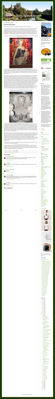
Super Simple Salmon (46, 322)
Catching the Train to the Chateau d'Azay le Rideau (46, 327)
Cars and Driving (43, 204)
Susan (7, 182)
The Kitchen (43, 157)
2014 (43, 315)
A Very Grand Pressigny (45, 271)
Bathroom (42, 162)
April (43, 374)
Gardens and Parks (44, 186)
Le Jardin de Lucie (44, 285)
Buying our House (43, 158)
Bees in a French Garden (45, 268)
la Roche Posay (43, 172)
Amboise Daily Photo (45, 276)
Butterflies (42, 183)
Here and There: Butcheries (47, 330)
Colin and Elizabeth (9, 156)
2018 (43, 310)
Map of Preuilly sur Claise (46, 148)
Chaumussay (43, 170)
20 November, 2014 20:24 (10, 179)
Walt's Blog (43, 294)
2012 (43, 381)
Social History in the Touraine (46, 262)
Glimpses (42, 194)
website (11, 71)
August (44, 369)
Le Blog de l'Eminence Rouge (46, 261)
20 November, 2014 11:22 (10, 166)
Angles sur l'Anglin (44, 167)
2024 (43, 302)
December (44, 316)
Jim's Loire (43, 295)
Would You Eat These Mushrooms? (46, 347)
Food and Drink (43, 191)
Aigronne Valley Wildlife (45, 272)
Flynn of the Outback (46, 342)
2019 (43, 308)
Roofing (42, 160)
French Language (43, 192)
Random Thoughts (44, 203)
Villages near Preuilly (45, 149)
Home (21, 210)
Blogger (31, 394)
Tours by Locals (43, 58)
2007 (43, 387)
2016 (43, 312)
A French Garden (44, 286)
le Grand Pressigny (44, 173)
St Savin (42, 177)
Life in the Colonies (45, 331)
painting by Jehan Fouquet (33, 123)
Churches (7, 152)
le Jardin (42, 163)
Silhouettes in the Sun (46, 363)
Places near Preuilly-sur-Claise (46, 166)
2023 (43, 303)
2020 (43, 307)
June (43, 371)
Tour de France (43, 205)
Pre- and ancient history (44, 201)
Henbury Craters (45, 352)
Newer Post (6, 210)
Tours (42, 178)
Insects (42, 182)
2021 (43, 306)
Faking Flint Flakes (45, 345)
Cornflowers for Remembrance (45, 349)
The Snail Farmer (45, 355)
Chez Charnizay (44, 292)
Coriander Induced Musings (47, 329)
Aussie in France (44, 288)
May (43, 373)
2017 (43, 311)
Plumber (42, 159)
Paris (42, 198)
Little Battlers (45, 323)
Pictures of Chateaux (15, 152)
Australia (42, 189)
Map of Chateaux (44, 150)
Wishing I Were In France (46, 267)
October (44, 366)
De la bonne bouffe (45, 284)
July (43, 370)
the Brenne (42, 169)
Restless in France (44, 283)
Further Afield (43, 193)
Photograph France (45, 139)
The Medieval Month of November (46, 362)
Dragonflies (42, 185)
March (44, 375)
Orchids (42, 187)
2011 (43, 382)
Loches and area (43, 174)
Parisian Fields (44, 293)
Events (42, 190)
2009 (43, 385)
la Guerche (42, 171)
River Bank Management (46, 333)
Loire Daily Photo (44, 287)
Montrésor (42, 175)
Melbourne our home (45, 278)
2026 (43, 299)
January (44, 378)
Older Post (36, 210)
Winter (42, 206)
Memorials (10, 152)
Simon (44, 128)
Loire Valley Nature (45, 138)
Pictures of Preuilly (44, 154)
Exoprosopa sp (45, 354)
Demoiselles (43, 184)
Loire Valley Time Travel (45, 134)
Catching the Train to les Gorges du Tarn (46, 337)
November (44, 317)
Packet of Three (43, 197)
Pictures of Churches (44, 200)
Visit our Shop (43, 208)
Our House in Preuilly (44, 156)
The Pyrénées (43, 202)
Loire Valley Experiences (45, 269)
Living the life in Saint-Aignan (46, 263)
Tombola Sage (45, 339)
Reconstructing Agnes (46, 334)
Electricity (42, 161)
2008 (43, 386)
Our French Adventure (45, 275)
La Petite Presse (44, 291)
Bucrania (44, 356)
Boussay (42, 168)
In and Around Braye (45, 277)
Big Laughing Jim (45, 335)
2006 (43, 389)
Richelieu (42, 176)
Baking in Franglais (45, 279)
